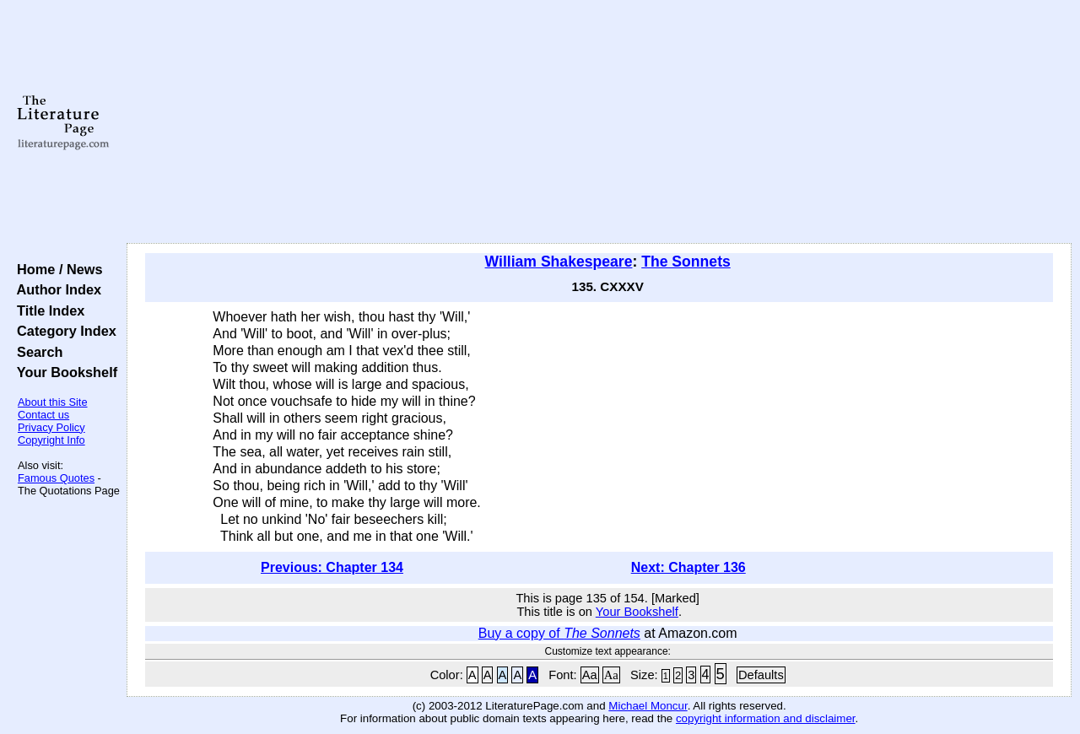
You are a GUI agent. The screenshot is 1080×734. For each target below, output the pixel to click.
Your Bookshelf (63, 372)
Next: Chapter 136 (688, 567)
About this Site (53, 402)
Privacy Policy (51, 427)
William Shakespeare (559, 261)
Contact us (43, 414)
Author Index (55, 289)
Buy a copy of (559, 633)
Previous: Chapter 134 (332, 567)
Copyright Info (51, 440)
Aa (589, 675)
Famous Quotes (56, 478)
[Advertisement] (599, 122)
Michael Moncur (647, 705)
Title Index (46, 310)
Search (35, 351)
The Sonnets (686, 261)
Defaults (761, 675)
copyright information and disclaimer (766, 718)
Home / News (56, 269)
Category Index (62, 330)
